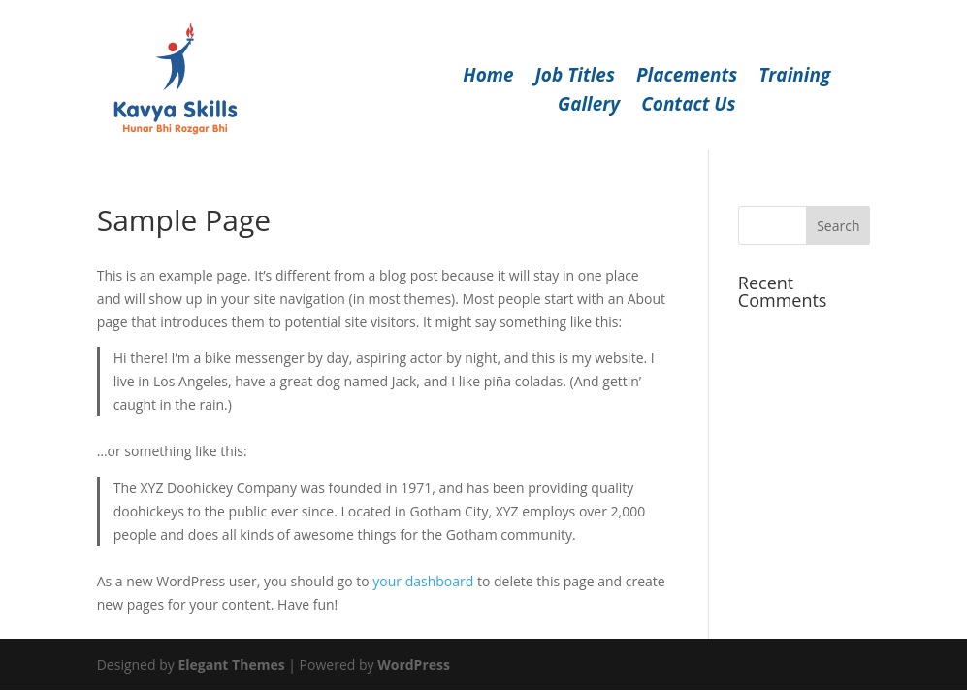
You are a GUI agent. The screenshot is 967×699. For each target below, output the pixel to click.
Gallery (589, 106)
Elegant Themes (230, 664)
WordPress (413, 664)
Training (794, 77)
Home (488, 77)
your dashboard (422, 581)
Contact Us (688, 106)
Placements (686, 77)
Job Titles (575, 77)
